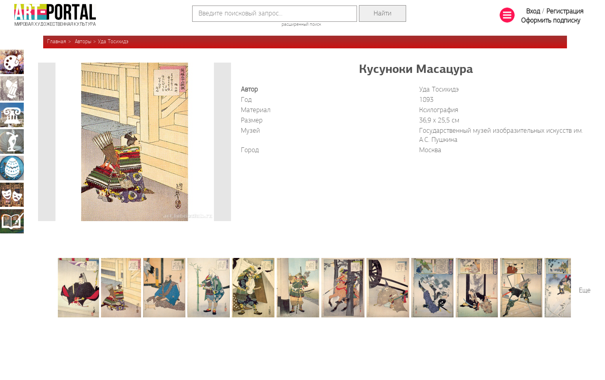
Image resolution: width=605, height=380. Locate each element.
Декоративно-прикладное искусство (12, 168)
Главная (56, 42)
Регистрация (564, 11)
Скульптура (12, 141)
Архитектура (12, 115)
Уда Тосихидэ (113, 42)
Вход (533, 11)
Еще (585, 290)
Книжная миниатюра (12, 221)
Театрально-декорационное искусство (12, 194)
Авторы (83, 42)
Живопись (12, 62)
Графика (12, 88)
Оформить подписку (550, 21)
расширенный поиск (301, 24)
